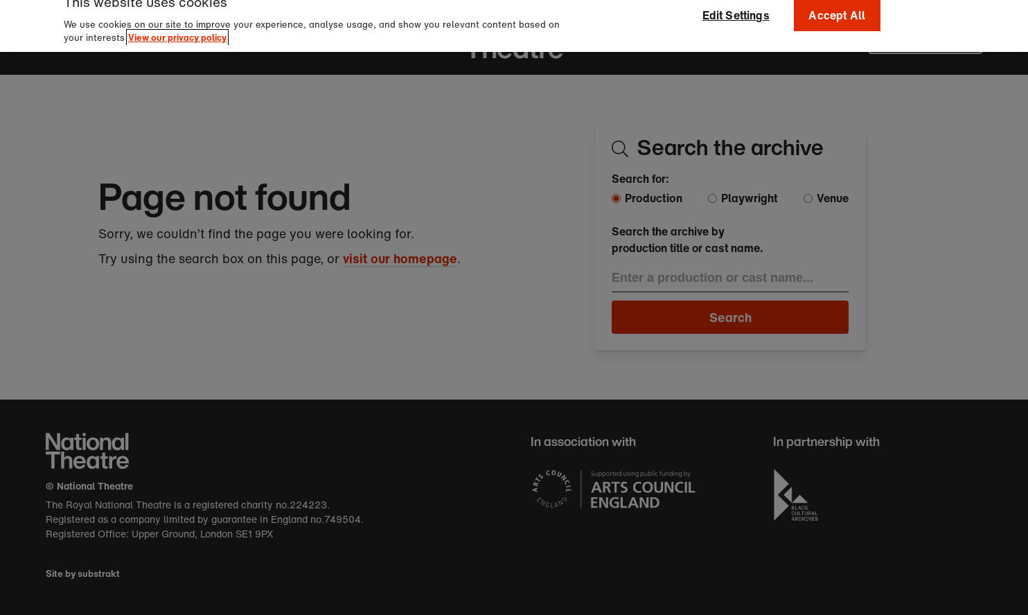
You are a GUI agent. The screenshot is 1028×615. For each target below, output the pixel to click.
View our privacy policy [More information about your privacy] (177, 30)
